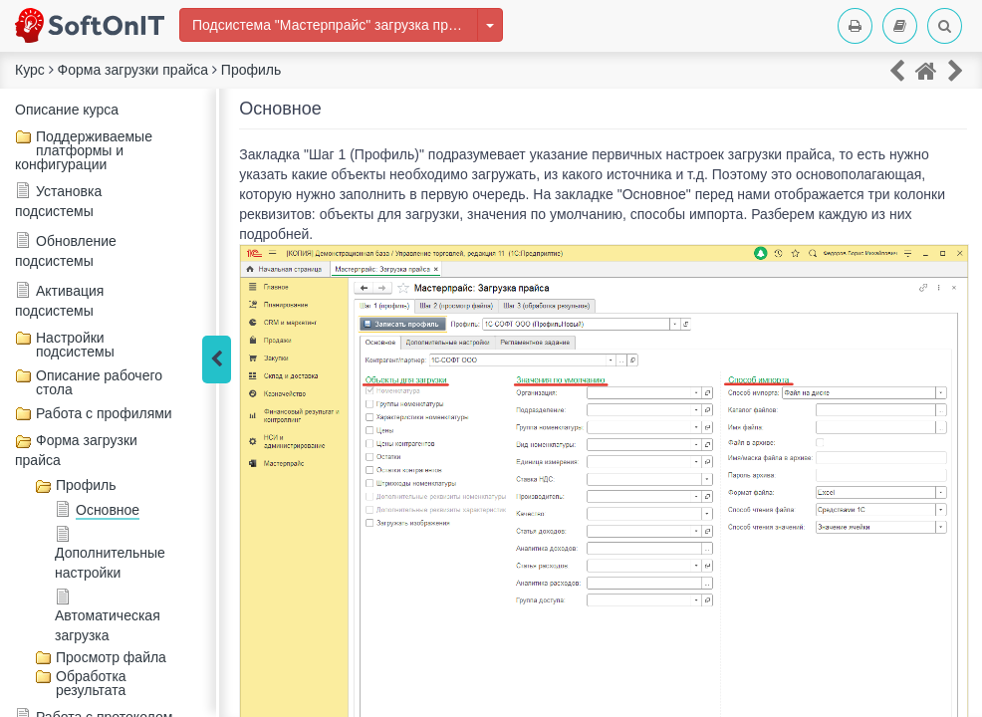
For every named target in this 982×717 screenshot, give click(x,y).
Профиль (86, 485)
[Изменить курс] (490, 25)
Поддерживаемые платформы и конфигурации (83, 150)
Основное (107, 510)
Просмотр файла (111, 657)
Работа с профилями (104, 413)
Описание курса (67, 110)
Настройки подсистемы (75, 344)
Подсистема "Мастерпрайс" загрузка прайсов (335, 25)
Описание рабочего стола (99, 382)
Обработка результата (91, 683)
